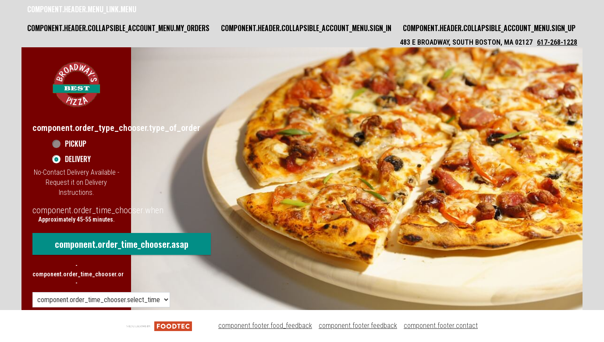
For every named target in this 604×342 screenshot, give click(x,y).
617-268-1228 (557, 42)
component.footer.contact (441, 325)
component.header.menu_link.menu (81, 9)
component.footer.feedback (358, 325)
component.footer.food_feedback (265, 325)
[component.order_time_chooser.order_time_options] (101, 299)
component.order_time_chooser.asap (121, 243)
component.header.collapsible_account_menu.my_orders (118, 28)
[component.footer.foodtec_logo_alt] (159, 325)
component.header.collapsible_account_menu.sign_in (306, 28)
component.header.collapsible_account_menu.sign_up (489, 28)
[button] (76, 84)
